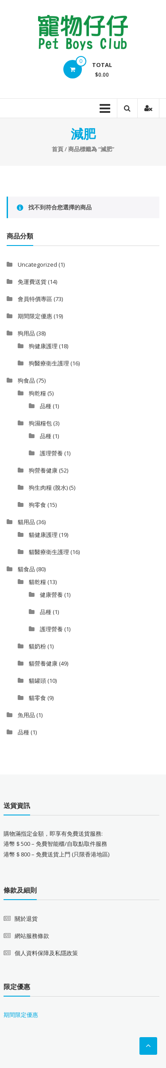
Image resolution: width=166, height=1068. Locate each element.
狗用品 (26, 333)
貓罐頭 (37, 681)
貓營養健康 (43, 663)
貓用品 (26, 522)
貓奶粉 (37, 646)
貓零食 (37, 698)
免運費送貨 (32, 282)
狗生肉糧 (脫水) (48, 487)
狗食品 (26, 380)
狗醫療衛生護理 (49, 363)
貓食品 (26, 569)
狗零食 (37, 505)
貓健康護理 (43, 535)
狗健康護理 (43, 346)
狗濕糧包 (40, 423)
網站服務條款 (32, 936)
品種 (45, 406)
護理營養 (51, 453)
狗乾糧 (37, 393)
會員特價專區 (35, 299)
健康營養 (51, 595)
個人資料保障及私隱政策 (46, 953)
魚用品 (26, 715)
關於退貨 (26, 919)
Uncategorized (37, 264)
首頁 (57, 149)
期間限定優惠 (35, 316)
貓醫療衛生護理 (49, 552)
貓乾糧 (37, 582)
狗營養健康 (43, 470)
